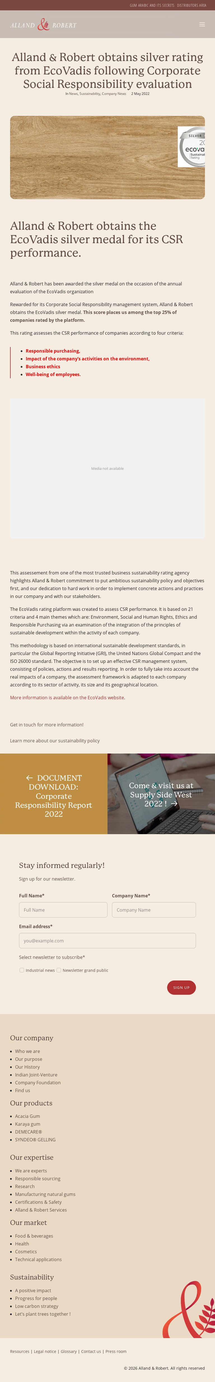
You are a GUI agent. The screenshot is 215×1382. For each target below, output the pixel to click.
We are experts (31, 1171)
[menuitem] (152, 5)
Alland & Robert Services (41, 1210)
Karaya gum (27, 1124)
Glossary (69, 1351)
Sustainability (90, 93)
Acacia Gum (27, 1116)
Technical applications (38, 1259)
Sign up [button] (181, 987)
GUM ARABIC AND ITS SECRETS (152, 5)
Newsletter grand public (82, 970)
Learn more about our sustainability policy (55, 740)
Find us (22, 1090)
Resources (19, 1351)
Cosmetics (26, 1251)
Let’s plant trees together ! (43, 1314)
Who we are (27, 1051)
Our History (27, 1067)
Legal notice (45, 1351)
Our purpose (28, 1059)
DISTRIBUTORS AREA (192, 5)
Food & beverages (34, 1236)
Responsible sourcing (37, 1178)
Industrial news (37, 970)
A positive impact (33, 1290)
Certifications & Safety (38, 1202)
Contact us (91, 1351)
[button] (202, 24)
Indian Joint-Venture (36, 1075)
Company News (114, 93)
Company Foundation (38, 1082)
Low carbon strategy (36, 1306)
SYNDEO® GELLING (35, 1139)
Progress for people (36, 1298)
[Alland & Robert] (43, 24)
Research (25, 1186)
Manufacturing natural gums (45, 1194)
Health (22, 1244)
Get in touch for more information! (46, 725)
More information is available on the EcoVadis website (67, 697)
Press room (116, 1351)
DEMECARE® (28, 1132)
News (73, 93)
